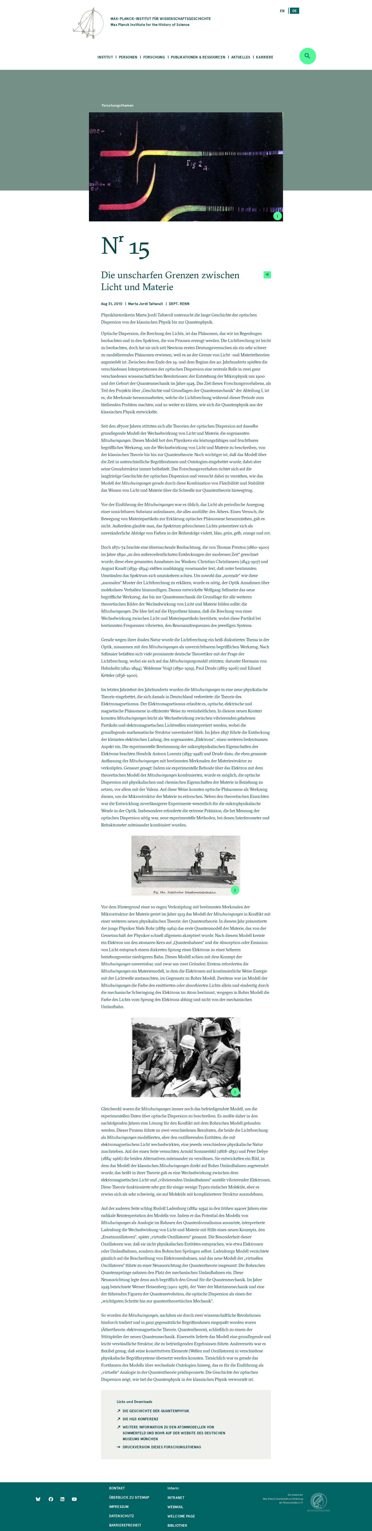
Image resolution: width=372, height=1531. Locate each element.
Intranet (175, 1497)
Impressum (119, 1506)
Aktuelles (240, 56)
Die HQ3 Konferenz (140, 1418)
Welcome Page (181, 1515)
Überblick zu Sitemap (129, 1497)
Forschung (154, 56)
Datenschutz (121, 1515)
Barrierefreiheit (125, 1524)
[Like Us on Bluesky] (38, 1498)
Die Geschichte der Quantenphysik (156, 1410)
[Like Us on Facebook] (51, 1498)
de (294, 10)
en (282, 10)
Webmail (175, 1506)
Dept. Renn (179, 303)
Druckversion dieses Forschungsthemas (162, 1446)
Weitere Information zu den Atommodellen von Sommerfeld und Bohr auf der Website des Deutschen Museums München (174, 1432)
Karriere (264, 56)
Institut (105, 56)
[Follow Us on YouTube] (74, 1498)
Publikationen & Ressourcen (198, 56)
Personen (128, 56)
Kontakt (117, 1487)
